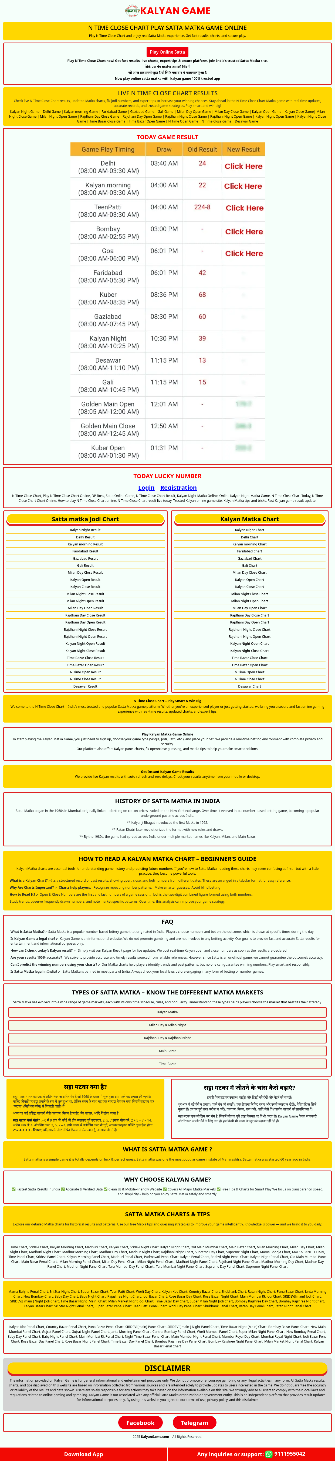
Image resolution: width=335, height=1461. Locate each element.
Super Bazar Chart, (95, 1291)
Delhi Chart (249, 537)
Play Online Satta (167, 52)
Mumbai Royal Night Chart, (281, 1336)
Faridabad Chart (249, 551)
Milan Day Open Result (85, 608)
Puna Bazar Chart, (290, 1291)
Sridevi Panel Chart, (51, 1257)
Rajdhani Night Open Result (85, 636)
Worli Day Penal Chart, (185, 1306)
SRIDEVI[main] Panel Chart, (146, 1327)
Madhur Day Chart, (113, 1252)
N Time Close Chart (250, 679)
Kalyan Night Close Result (85, 651)
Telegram (194, 1422)
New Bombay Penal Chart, (306, 1331)
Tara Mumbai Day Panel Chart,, (131, 1266)
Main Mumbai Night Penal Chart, (196, 1336)
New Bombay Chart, (38, 1296)
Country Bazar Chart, (205, 1291)
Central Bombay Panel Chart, (174, 1331)
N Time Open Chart (250, 672)
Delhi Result (85, 537)
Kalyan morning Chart (250, 544)
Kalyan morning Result (85, 544)
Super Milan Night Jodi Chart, (212, 1301)
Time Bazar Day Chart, (172, 1301)
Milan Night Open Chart (249, 601)
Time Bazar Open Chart (250, 665)
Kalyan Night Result (85, 530)
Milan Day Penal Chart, (119, 1261)
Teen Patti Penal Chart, (150, 1306)
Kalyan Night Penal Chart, (269, 1257)
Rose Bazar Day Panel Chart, (42, 1341)
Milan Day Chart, (302, 1247)
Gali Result (85, 565)
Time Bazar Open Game (147, 121)
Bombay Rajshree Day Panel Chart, (181, 1341)
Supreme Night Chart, (242, 1252)
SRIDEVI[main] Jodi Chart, (302, 1296)
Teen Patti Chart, (122, 1291)
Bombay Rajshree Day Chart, (256, 1301)
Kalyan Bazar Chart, (38, 1306)
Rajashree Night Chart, (124, 1296)
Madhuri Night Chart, (45, 1252)
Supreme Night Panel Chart (267, 1266)
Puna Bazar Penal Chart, (106, 1327)
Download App (83, 1454)
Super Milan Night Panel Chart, (262, 1331)
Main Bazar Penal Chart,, (40, 1261)
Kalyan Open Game (266, 111)
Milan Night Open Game (58, 116)
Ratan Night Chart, (262, 1291)
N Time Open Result (85, 672)
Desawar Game (246, 121)
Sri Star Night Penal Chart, (74, 1306)
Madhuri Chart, (96, 1247)
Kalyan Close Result (85, 586)
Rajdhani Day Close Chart (249, 615)
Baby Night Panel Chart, (60, 1336)
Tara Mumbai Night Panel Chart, (180, 1266)
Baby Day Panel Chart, (24, 1336)
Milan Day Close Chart (250, 572)
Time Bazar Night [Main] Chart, (83, 1301)
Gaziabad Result (85, 558)
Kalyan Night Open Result (85, 643)
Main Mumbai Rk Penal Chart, (101, 1336)
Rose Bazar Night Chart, (221, 1296)
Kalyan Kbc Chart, (174, 1291)
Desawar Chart (249, 686)
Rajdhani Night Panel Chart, (240, 1261)
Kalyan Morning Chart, (67, 1247)
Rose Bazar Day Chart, (185, 1296)
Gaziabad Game (142, 111)
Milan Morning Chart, (273, 1247)
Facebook (140, 1422)
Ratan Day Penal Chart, (256, 1306)
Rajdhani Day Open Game (142, 116)
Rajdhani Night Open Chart (249, 636)
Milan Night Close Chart (249, 594)
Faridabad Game (114, 111)
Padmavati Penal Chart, (161, 1257)
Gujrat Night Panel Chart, (91, 1331)
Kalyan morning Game (81, 111)
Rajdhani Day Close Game (99, 116)
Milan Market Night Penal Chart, (288, 1341)
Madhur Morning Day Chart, (282, 1261)
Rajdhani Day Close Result (85, 615)
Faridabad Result (85, 551)
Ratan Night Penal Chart (293, 1306)
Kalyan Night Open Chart (249, 643)
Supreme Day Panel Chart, (225, 1266)
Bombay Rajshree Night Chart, (302, 1301)
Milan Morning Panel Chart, (80, 1261)
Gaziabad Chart (250, 558)
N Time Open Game (183, 121)
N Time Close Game (216, 121)
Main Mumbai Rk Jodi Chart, (261, 1296)
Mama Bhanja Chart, (275, 1252)
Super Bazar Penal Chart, (114, 1306)
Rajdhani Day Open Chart (249, 622)
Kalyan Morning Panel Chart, (88, 1257)
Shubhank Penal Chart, (220, 1306)
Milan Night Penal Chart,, (156, 1261)
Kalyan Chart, (119, 1247)
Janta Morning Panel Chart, (131, 1331)
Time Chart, (19, 1247)
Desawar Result (85, 686)
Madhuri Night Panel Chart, (197, 1261)
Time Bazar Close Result (85, 658)
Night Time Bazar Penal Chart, (147, 1336)
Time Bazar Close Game (108, 121)
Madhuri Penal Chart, (127, 1257)
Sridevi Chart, (39, 1247)
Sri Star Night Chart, (65, 1291)
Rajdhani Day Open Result (85, 622)
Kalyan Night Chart (249, 530)
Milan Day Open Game (194, 111)
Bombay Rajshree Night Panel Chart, (236, 1341)
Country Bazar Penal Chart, (66, 1327)
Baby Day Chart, (67, 1296)
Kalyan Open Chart (249, 579)
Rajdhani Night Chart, (177, 1252)
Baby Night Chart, (93, 1296)
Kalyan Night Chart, (175, 1247)
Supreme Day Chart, (210, 1252)
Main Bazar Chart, (242, 1247)
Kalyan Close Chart (249, 586)
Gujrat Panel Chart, (56, 1331)
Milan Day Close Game (232, 111)
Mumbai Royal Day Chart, (241, 1336)
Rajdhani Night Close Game (186, 116)
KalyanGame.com (155, 1436)
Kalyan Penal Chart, (195, 1257)
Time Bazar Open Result (85, 665)
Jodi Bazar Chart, (155, 1296)
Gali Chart (249, 565)
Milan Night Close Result (85, 594)
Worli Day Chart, (148, 1291)
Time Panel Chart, (21, 1257)
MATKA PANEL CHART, (308, 1252)
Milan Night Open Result (85, 601)
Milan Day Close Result (85, 572)
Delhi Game (52, 111)
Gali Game (165, 111)
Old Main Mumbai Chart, (209, 1247)
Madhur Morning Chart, (80, 1252)
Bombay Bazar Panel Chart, (289, 1327)
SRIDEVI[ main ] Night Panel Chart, (193, 1327)
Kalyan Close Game (299, 111)
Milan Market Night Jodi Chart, (131, 1301)
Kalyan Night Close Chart (250, 651)
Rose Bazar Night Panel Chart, (87, 1341)
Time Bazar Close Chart (250, 658)
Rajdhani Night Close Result (85, 629)
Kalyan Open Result (85, 579)
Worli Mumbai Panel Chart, (217, 1331)
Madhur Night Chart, (145, 1252)
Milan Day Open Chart (250, 608)
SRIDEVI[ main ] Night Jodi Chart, (35, 1301)
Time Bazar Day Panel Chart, (132, 1341)
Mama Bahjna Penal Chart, (28, 1291)
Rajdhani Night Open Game (231, 116)
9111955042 (285, 1454)
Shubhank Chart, (234, 1291)
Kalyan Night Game (25, 111)
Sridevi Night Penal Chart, (230, 1257)
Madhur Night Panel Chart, (87, 1266)
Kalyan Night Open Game (274, 116)
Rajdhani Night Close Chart (249, 629)
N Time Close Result (85, 679)
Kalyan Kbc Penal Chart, (27, 1327)
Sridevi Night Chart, (145, 1247)
